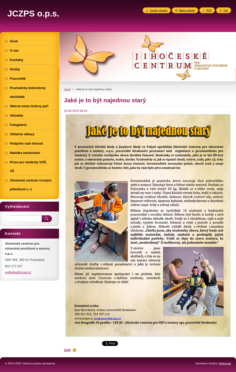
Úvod (67, 89)
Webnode (225, 363)
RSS (209, 10)
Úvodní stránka (158, 10)
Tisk (225, 10)
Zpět (67, 350)
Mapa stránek (187, 10)
